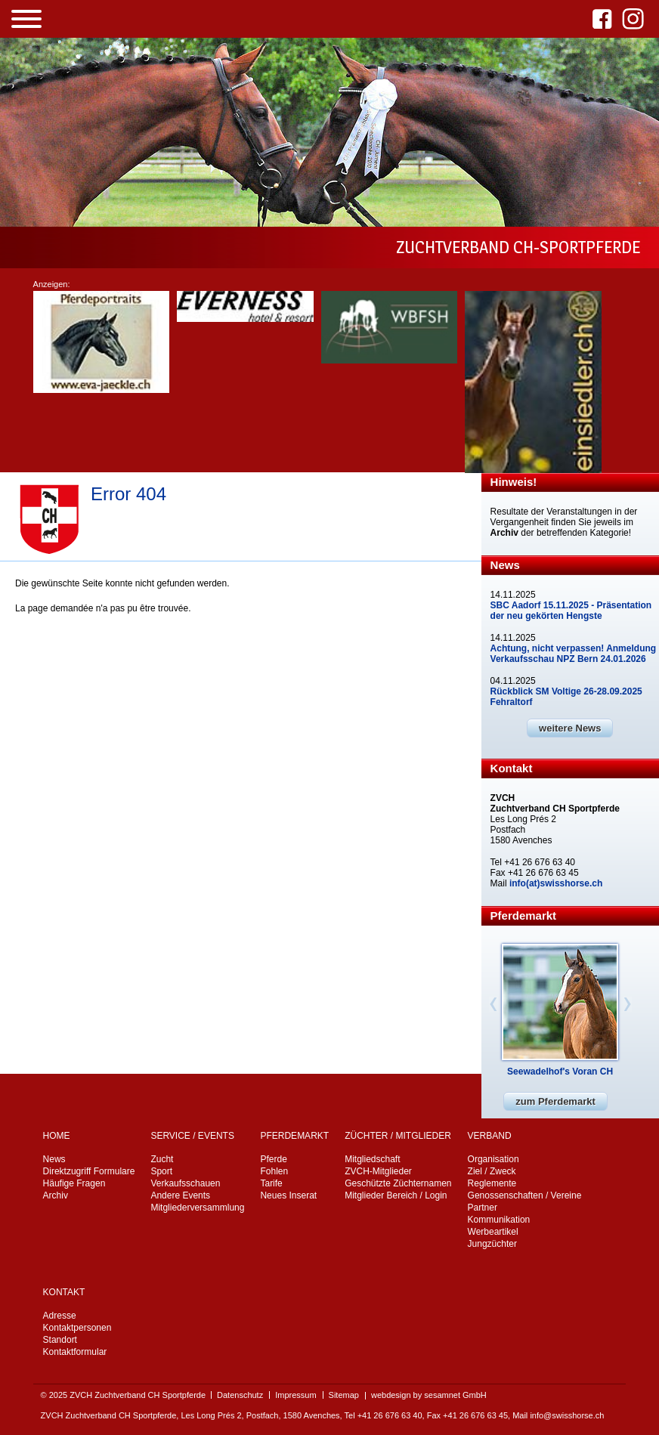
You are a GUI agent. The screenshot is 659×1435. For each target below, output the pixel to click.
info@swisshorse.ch (567, 1415)
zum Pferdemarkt (555, 1101)
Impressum (295, 1394)
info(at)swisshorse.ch (555, 883)
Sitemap (344, 1394)
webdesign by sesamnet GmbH (429, 1394)
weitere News (570, 728)
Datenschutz (240, 1394)
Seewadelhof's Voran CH (560, 1071)
